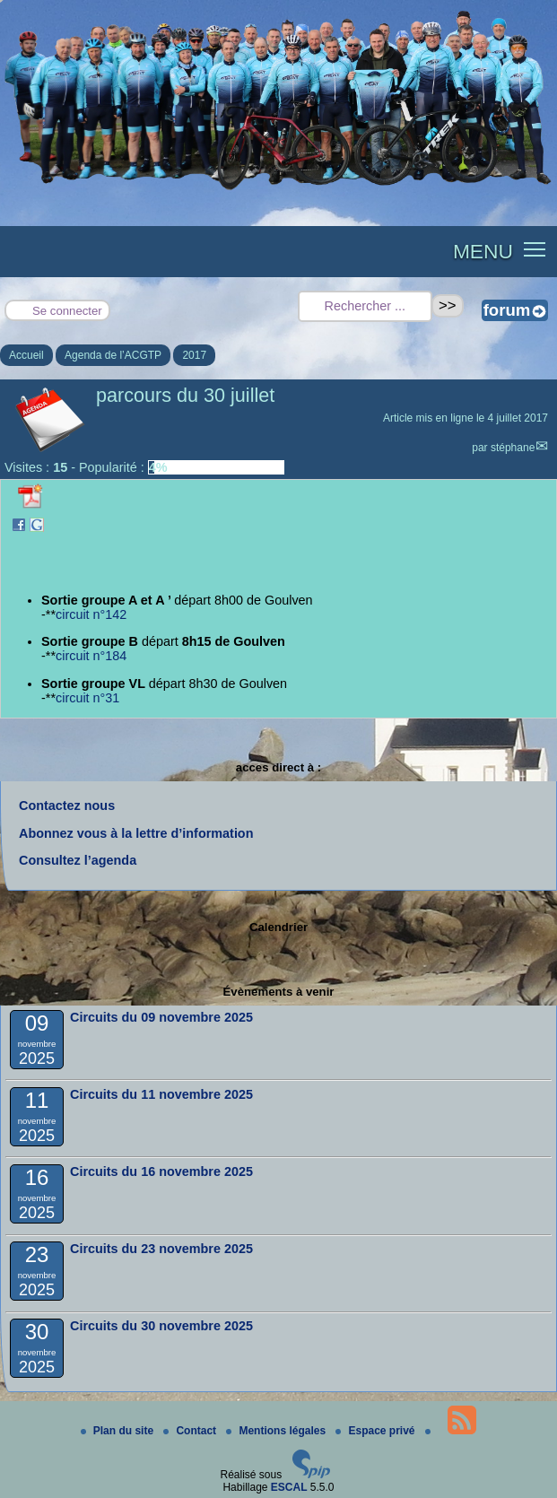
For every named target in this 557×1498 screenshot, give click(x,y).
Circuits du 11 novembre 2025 (161, 1094)
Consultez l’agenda (77, 860)
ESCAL (289, 1487)
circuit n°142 (91, 614)
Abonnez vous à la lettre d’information (136, 833)
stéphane (513, 447)
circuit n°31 (87, 698)
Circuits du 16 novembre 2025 (161, 1171)
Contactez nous (67, 805)
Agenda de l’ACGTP (113, 355)
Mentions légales (277, 1430)
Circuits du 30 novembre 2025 (161, 1326)
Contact (191, 1430)
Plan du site (119, 1430)
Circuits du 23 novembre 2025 (161, 1248)
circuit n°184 (91, 656)
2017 (194, 355)
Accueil (26, 355)
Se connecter (67, 311)
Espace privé (376, 1430)
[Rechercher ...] (365, 306)
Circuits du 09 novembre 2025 (161, 1017)
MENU (483, 251)
